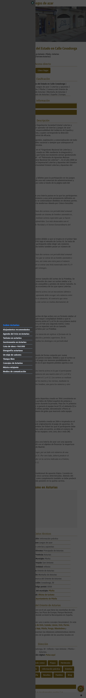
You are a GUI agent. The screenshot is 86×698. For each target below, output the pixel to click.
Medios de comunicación (14, 371)
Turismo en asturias (12, 338)
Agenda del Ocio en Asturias (16, 334)
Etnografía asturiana (13, 350)
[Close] (32, 2)
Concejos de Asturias (13, 363)
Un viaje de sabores (12, 355)
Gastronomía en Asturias (14, 342)
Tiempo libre (9, 359)
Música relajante (11, 367)
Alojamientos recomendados (16, 329)
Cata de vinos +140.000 (14, 346)
